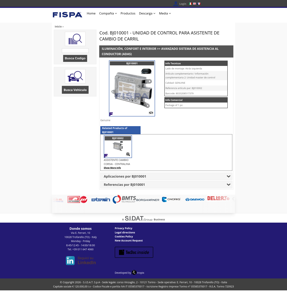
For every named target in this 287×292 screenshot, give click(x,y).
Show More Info (112, 167)
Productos (128, 13)
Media (163, 13)
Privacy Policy (123, 228)
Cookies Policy (124, 236)
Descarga (145, 13)
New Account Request (129, 240)
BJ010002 (118, 138)
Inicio (58, 26)
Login (182, 3)
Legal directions (125, 232)
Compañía (106, 13)
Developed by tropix (129, 272)
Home (91, 13)
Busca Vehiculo (75, 90)
